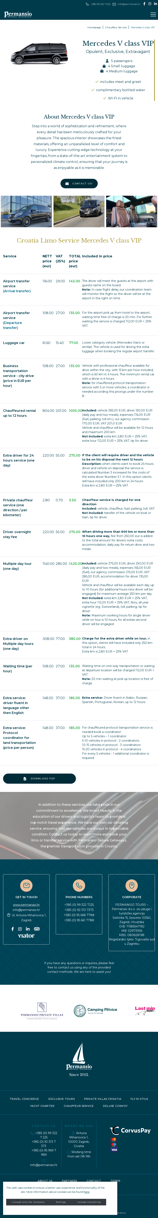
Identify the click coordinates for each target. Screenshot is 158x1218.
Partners (69, 1180)
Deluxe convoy (115, 1105)
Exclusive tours (62, 1098)
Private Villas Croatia (102, 1098)
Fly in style (139, 1098)
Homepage (94, 27)
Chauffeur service (79, 1105)
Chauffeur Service (116, 27)
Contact (94, 1180)
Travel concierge (24, 1098)
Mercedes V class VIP (143, 27)
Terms (115, 1180)
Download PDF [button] (39, 778)
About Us (45, 1180)
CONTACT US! (79, 183)
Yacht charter (42, 1105)
